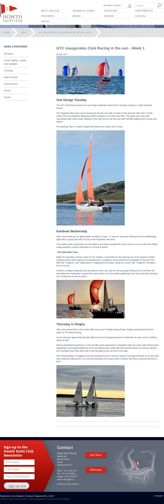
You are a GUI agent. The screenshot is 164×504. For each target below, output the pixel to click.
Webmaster (96, 469)
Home (6, 32)
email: (59, 479)
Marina (76, 16)
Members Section (112, 5)
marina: (60, 476)
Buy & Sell (140, 16)
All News (8, 53)
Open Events (47, 16)
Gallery (45, 21)
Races (7, 90)
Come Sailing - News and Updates (15, 62)
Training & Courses (83, 10)
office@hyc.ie (68, 479)
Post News (96, 454)
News (24, 32)
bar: (58, 473)
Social (7, 97)
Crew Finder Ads (144, 10)
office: (59, 470)
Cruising (109, 16)
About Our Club (50, 10)
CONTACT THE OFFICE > (68, 484)
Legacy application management (43, 499)
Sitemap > (159, 496)
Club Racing (111, 10)
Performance (11, 84)
